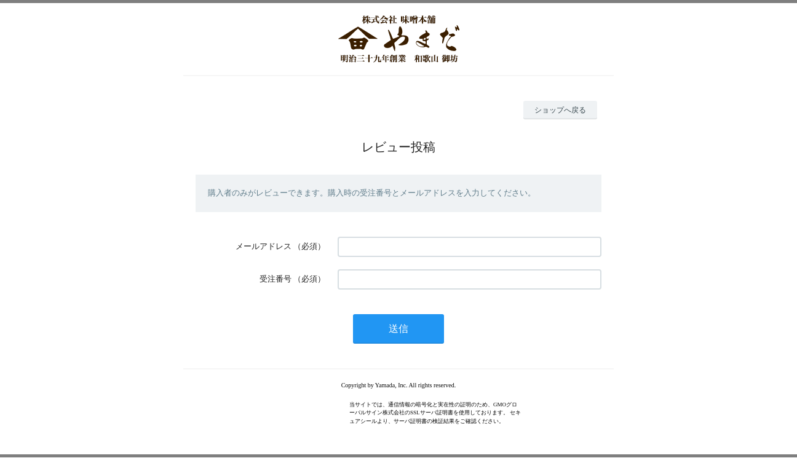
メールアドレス (263, 246)
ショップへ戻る (560, 110)
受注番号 (275, 278)
